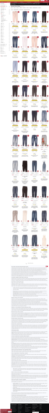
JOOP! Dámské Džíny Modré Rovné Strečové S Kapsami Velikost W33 (44, 207)
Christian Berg (25, 153)
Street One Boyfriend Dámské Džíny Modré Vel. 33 (25, 107)
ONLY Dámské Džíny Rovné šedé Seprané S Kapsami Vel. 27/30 (25, 207)
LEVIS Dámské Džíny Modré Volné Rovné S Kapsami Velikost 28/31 (34, 258)
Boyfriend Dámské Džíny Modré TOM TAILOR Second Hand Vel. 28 (15, 156)
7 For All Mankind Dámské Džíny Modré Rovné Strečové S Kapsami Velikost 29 (44, 229)
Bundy (1, 33)
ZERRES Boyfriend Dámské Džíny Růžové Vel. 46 (34, 58)
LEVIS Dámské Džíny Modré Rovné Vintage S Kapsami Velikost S (25, 256)
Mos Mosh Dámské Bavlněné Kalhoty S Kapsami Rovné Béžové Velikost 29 (15, 231)
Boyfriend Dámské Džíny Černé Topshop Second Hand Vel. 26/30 (24, 132)
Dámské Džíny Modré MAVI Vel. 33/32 (44, 57)
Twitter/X (40, 407)
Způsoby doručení (20, 407)
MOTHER (34, 29)
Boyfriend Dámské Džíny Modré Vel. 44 (34, 156)
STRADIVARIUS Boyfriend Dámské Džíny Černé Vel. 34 (44, 82)
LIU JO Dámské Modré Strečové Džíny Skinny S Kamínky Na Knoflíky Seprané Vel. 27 (24, 32)
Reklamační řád (27, 411)
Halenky (2, 26)
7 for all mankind (44, 226)
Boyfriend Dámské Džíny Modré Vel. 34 (24, 81)
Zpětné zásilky (19, 411)
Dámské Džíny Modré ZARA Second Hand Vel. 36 (15, 82)
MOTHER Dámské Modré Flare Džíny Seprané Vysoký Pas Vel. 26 (34, 32)
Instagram (41, 408)
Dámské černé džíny (13, 408)
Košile (1, 29)
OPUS (34, 153)
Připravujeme (3, 15)
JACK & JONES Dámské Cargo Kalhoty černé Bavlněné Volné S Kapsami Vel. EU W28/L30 (24, 182)
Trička (1, 23)
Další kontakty (33, 408)
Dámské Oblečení (2, 6)
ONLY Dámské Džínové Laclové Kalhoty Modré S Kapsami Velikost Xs (44, 179)
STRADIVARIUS (44, 79)
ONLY (44, 176)
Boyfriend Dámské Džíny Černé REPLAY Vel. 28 (44, 32)
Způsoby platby (19, 408)
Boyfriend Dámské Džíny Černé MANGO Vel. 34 (34, 106)
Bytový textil (2, 51)
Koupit (13, 23)
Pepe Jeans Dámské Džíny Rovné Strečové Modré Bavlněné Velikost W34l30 (34, 207)
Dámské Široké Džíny (13, 411)
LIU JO (25, 29)
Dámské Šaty (2, 9)
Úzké (2, 17)
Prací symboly (26, 408)
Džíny (1, 13)
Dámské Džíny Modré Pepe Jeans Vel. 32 (15, 57)
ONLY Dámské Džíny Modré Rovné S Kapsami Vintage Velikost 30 (15, 256)
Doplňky (1, 48)
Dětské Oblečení (2, 45)
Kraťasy (2, 36)
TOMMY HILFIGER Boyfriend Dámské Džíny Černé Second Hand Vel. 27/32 (44, 107)
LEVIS (34, 178)
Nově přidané (2, 3)
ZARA (15, 79)
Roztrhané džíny (3, 20)
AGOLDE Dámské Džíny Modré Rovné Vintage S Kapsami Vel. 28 (15, 207)
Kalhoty (2, 12)
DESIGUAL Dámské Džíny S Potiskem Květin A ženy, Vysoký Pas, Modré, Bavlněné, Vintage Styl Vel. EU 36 (44, 156)
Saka (1, 30)
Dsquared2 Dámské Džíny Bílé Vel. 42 (25, 57)
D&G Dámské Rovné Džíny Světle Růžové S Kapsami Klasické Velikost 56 (15, 32)
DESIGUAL (44, 153)
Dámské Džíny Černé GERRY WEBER (15, 106)
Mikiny (1, 32)
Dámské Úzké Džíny (13, 407)
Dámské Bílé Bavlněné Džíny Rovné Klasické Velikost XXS (25, 230)
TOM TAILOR (15, 153)
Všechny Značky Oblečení (28, 407)
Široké (2, 21)
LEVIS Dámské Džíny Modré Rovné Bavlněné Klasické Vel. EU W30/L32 (34, 181)
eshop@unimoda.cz (34, 407)
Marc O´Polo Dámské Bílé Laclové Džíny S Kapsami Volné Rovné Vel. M (44, 257)
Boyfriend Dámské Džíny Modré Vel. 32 (15, 131)
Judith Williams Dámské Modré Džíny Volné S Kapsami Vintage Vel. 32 (34, 231)
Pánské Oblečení (2, 44)
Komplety (2, 42)
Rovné (2, 16)
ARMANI (34, 79)
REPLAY (44, 29)
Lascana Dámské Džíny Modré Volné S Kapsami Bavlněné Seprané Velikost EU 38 (15, 182)
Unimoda (24, 79)
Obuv (1, 47)
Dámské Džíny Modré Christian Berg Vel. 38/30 (24, 156)
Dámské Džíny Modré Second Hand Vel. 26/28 (44, 131)
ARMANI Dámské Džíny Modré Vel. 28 (34, 81)
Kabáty (2, 35)
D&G (15, 29)
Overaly (2, 39)
